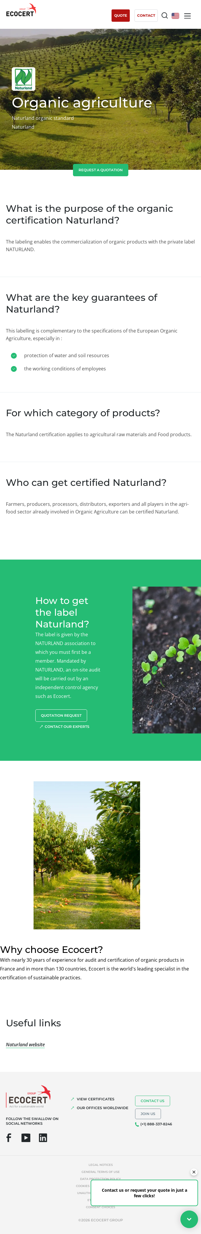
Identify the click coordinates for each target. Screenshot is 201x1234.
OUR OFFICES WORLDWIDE (102, 1108)
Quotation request (61, 715)
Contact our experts (67, 726)
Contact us (153, 1101)
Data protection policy (100, 1179)
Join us (148, 1114)
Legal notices (101, 1165)
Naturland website (25, 1044)
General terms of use (101, 1172)
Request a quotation (101, 170)
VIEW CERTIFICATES (95, 1099)
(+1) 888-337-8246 (156, 1124)
